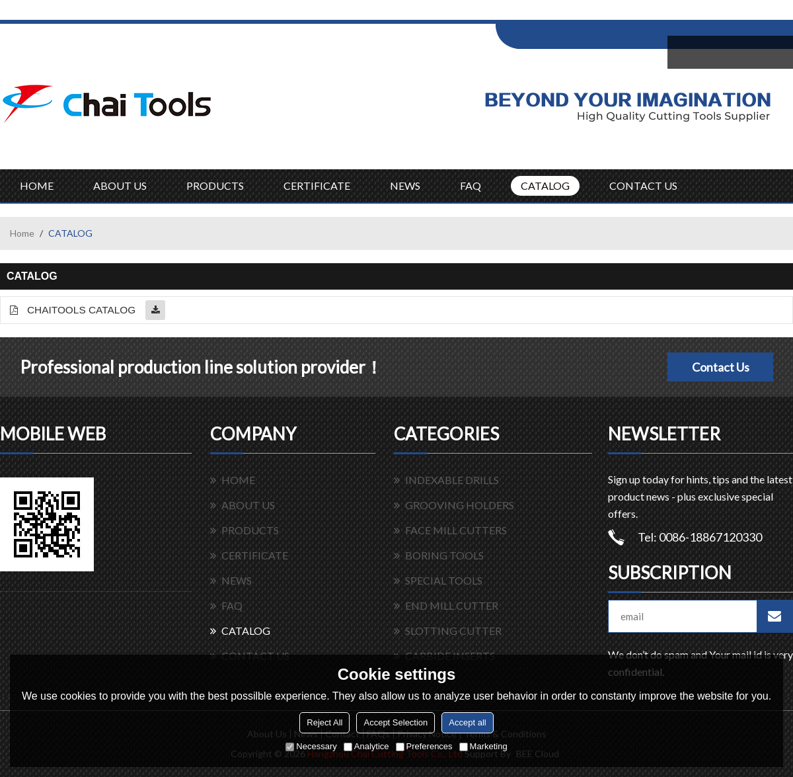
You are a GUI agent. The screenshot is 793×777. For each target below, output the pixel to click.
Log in (577, 14)
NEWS (405, 185)
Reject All (324, 722)
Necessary (310, 746)
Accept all (467, 722)
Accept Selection (395, 722)
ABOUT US (120, 185)
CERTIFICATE (316, 185)
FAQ (470, 185)
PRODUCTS (215, 185)
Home (22, 233)
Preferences (424, 746)
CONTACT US (643, 185)
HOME (37, 185)
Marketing (483, 746)
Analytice (366, 746)
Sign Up (606, 14)
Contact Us (720, 367)
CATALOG (545, 185)
